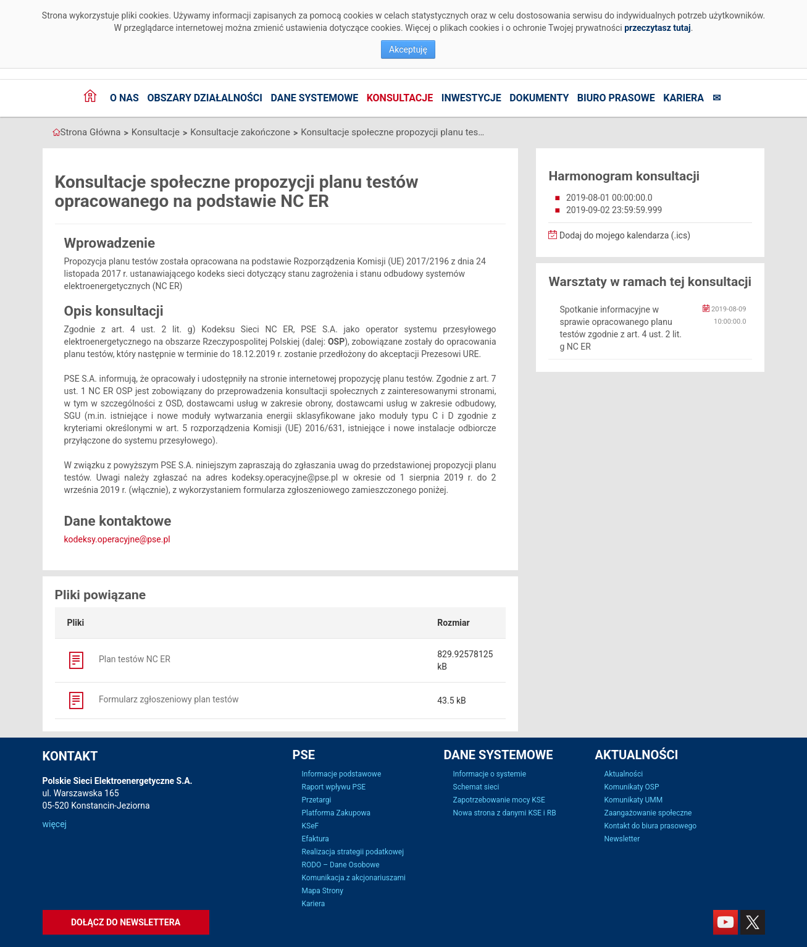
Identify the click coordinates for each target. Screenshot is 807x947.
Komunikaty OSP (631, 787)
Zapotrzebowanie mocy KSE (499, 800)
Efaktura (315, 839)
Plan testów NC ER (118, 659)
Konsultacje (400, 98)
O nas (124, 98)
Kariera (683, 98)
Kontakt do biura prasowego (650, 826)
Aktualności (623, 774)
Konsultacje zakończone (240, 132)
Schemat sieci (476, 787)
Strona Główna (91, 132)
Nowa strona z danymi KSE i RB (504, 813)
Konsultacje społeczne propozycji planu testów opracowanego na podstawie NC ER (393, 132)
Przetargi (317, 800)
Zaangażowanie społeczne (648, 813)
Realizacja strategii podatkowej (353, 852)
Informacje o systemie (490, 774)
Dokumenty (539, 98)
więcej (55, 824)
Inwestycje (471, 98)
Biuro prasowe (616, 98)
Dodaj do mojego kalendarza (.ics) (619, 235)
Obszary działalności (204, 98)
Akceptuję (408, 49)
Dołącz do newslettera (125, 922)
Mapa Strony (322, 890)
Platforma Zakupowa (336, 813)
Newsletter (622, 839)
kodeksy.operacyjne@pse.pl (117, 539)
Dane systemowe (314, 98)
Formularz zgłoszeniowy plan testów (153, 699)
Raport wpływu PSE (334, 787)
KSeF (310, 826)
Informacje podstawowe (342, 774)
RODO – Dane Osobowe (341, 865)
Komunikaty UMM (633, 800)
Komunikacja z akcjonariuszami (354, 877)
